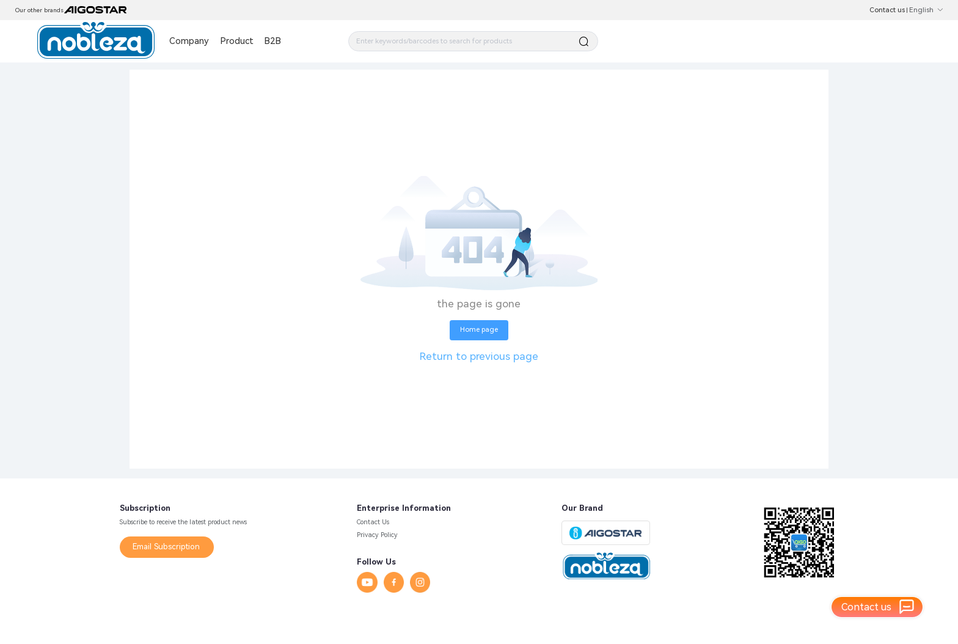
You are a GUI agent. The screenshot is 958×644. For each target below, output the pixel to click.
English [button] (926, 9)
